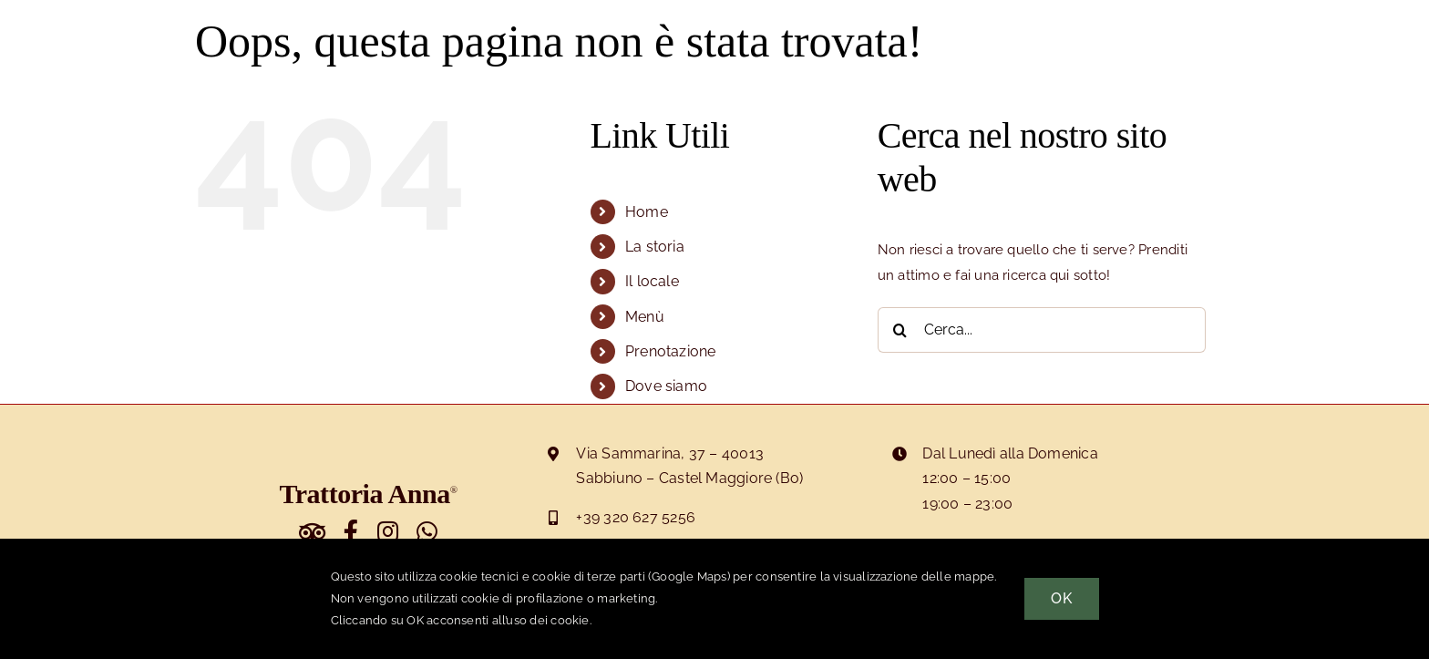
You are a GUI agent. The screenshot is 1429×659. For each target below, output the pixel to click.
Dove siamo (666, 386)
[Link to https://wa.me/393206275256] (426, 531)
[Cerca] (900, 330)
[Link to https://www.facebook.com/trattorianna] (351, 531)
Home (646, 212)
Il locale (652, 281)
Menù (644, 316)
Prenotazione (670, 351)
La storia (654, 246)
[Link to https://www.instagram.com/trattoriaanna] (387, 531)
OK (1062, 598)
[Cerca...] (1042, 330)
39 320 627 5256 (639, 517)
